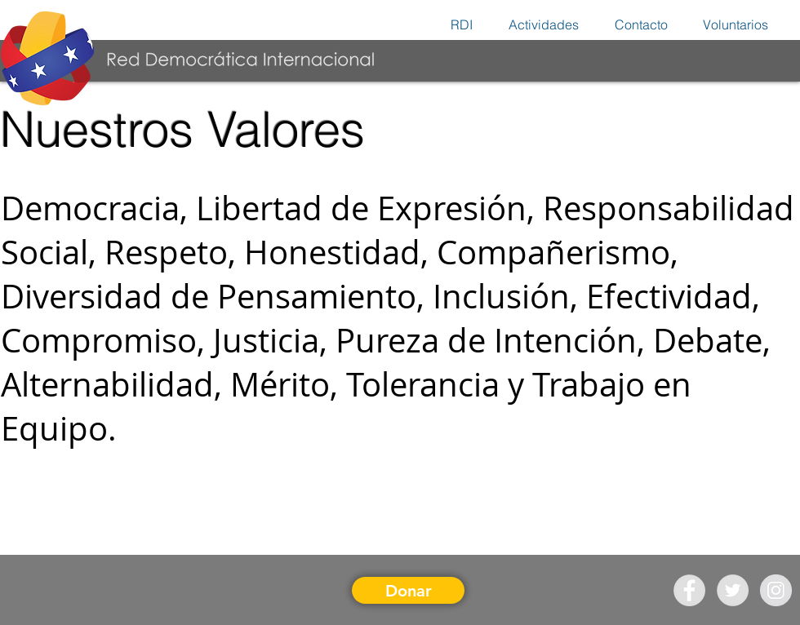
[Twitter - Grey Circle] (733, 590)
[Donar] (408, 590)
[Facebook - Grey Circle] (689, 590)
